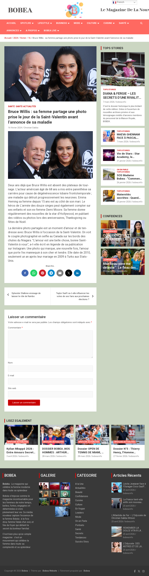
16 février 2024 (15, 127)
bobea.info (121, 102)
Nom (10, 362)
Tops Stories (109, 90)
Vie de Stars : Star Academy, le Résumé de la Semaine (128, 158)
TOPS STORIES (113, 48)
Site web (12, 388)
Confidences (110, 231)
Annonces (13, 30)
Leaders (79, 512)
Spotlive (25, 23)
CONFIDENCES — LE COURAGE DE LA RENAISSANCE (117, 239)
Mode (77, 23)
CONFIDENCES (112, 216)
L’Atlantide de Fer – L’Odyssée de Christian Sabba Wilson (128, 516)
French (118, 2)
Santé (122, 23)
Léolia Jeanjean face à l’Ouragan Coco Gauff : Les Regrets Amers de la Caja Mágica (134, 488)
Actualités (80, 488)
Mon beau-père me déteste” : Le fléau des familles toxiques (119, 267)
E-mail (11, 375)
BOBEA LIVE (50, 30)
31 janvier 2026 (124, 161)
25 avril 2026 (129, 490)
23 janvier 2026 (124, 201)
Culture (92, 23)
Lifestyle (43, 23)
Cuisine (107, 23)
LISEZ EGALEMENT (19, 420)
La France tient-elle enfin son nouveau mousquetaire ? (133, 502)
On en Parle (122, 170)
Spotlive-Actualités (17, 442)
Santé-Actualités (26, 106)
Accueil (11, 23)
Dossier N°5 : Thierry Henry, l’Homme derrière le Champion (126, 452)
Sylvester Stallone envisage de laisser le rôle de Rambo (26, 295)
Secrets (79, 533)
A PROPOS (31, 30)
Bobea (25, 570)
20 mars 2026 (109, 271)
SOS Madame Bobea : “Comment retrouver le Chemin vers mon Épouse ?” (129, 180)
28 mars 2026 (48, 456)
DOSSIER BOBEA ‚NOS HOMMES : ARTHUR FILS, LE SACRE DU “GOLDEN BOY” (56, 454)
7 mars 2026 (109, 102)
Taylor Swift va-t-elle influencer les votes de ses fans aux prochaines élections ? (72, 296)
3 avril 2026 (12, 456)
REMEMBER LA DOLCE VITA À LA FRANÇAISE (132, 530)
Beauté (78, 492)
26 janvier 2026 (124, 182)
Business (61, 23)
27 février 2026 (120, 456)
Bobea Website (50, 570)
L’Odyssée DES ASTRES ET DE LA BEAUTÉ (132, 546)
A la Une (79, 484)
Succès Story (82, 541)
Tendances (80, 537)
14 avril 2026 (109, 243)
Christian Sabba (31, 127)
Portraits (79, 525)
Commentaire (15, 327)
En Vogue (80, 508)
